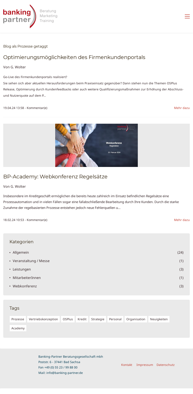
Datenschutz (166, 365)
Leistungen (22, 269)
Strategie (97, 319)
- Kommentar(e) (36, 108)
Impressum (145, 365)
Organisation (135, 319)
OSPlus (68, 319)
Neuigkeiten (159, 319)
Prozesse (17, 319)
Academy (18, 328)
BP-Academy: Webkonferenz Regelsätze (55, 176)
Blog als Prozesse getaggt (25, 46)
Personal (115, 319)
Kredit (82, 319)
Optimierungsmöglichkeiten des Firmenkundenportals (74, 57)
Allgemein (21, 252)
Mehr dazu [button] (182, 108)
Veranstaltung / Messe (31, 260)
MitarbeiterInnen (27, 277)
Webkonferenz (25, 286)
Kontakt (126, 365)
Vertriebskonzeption (43, 319)
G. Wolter (18, 67)
